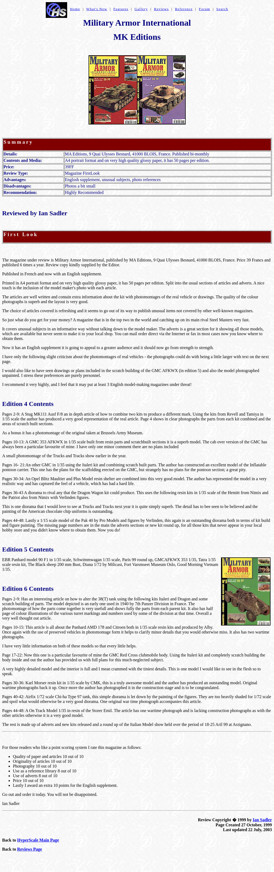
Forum (204, 9)
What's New (96, 9)
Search (222, 9)
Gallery (141, 9)
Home (75, 9)
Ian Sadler (262, 820)
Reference (184, 9)
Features (120, 9)
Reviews (161, 9)
